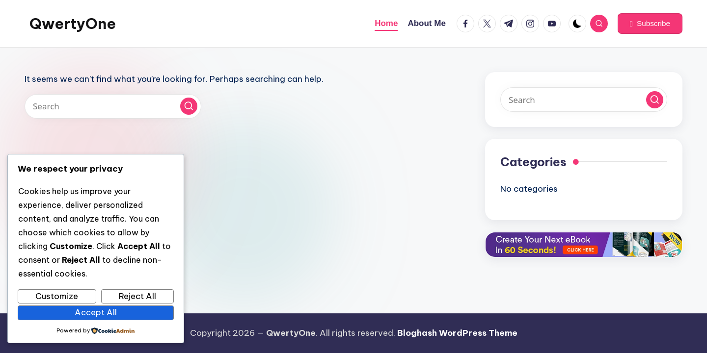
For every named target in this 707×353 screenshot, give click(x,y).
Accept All (96, 312)
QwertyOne (72, 23)
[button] (650, 23)
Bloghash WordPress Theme (457, 333)
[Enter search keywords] (113, 106)
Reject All (137, 296)
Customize (56, 296)
